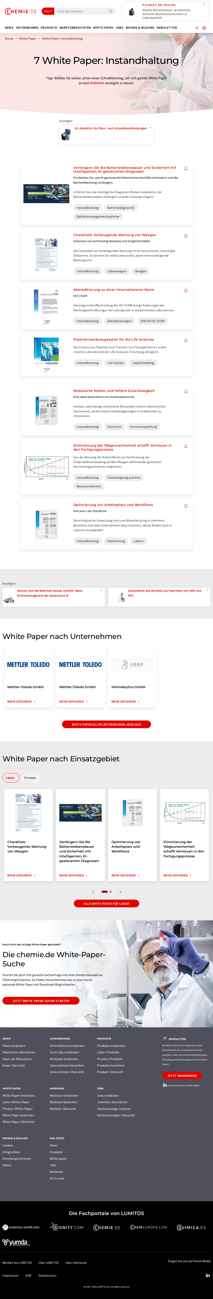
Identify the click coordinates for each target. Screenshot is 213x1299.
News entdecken (13, 1046)
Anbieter (97, 83)
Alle (46, 11)
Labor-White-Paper (16, 1102)
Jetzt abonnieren (182, 1075)
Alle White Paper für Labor (106, 903)
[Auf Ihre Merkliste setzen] (186, 169)
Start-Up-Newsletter (17, 1059)
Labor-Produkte (108, 1052)
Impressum (10, 1275)
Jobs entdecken (108, 1095)
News (53, 1145)
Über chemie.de (76, 1263)
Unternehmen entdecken (67, 1046)
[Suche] (111, 11)
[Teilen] (197, 28)
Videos (6, 1165)
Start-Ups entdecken (64, 1052)
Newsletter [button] (167, 27)
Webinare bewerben (63, 1102)
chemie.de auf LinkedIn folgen (181, 1085)
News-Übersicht (13, 1065)
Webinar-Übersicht (63, 1109)
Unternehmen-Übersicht (67, 1072)
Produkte (56, 1152)
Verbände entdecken (64, 1059)
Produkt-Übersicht (110, 1072)
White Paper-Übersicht (18, 1122)
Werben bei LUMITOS (17, 1263)
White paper (58, 1158)
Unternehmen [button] (27, 27)
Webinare (56, 1172)
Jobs (53, 1165)
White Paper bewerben (18, 1115)
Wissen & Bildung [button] (140, 27)
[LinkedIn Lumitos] (208, 1275)
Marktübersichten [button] (75, 27)
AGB (28, 1275)
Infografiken (11, 1152)
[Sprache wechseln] (204, 28)
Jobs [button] (119, 27)
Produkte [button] (49, 27)
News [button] (9, 27)
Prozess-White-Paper (17, 1109)
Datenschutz (47, 1275)
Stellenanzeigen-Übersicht (116, 1115)
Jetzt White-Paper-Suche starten (41, 1001)
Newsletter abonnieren (18, 1052)
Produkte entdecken (111, 1046)
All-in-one (57, 1178)
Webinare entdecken (64, 1095)
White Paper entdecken (18, 1095)
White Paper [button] (103, 27)
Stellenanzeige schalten (114, 1109)
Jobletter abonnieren (112, 1102)
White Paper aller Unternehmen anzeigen (106, 724)
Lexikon (7, 1145)
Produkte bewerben (111, 1065)
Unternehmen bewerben (67, 1065)
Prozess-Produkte (110, 1059)
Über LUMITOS (48, 1263)
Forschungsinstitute (16, 1158)
